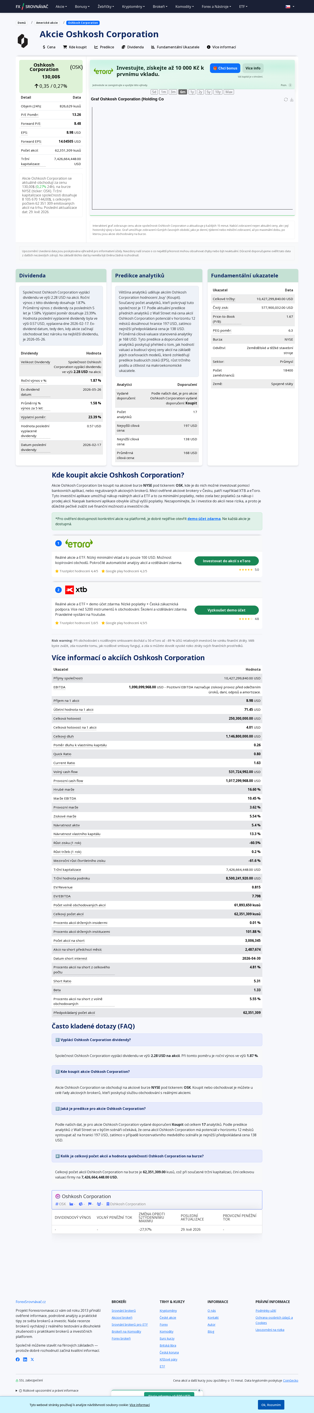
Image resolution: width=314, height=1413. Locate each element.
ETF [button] (242, 6)
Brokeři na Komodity (126, 1331)
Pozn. (284, 85)
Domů (22, 23)
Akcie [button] (60, 6)
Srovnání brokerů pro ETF (130, 1324)
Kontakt (213, 1317)
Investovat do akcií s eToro (226, 561)
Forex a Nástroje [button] (215, 6)
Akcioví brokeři (122, 1317)
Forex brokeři (121, 1338)
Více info (253, 68)
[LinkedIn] (25, 1359)
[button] (290, 6)
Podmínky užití (266, 1310)
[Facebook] (18, 1359)
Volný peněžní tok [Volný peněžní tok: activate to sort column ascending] (114, 1217)
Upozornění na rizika (270, 1330)
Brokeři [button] (159, 6)
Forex (164, 1324)
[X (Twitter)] (32, 1359)
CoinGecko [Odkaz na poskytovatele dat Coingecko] (290, 1380)
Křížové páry (168, 1359)
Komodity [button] (183, 6)
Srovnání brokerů (124, 1310)
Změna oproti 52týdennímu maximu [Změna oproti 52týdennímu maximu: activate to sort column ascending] (152, 1217)
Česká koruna (169, 1352)
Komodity (166, 1331)
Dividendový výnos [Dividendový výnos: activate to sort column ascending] (73, 1217)
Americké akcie (47, 23)
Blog (211, 1331)
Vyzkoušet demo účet (227, 610)
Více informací (140, 1405)
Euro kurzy (167, 1338)
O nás (212, 1310)
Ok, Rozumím (271, 1405)
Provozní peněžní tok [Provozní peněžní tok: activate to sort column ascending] (239, 1217)
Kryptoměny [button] (132, 6)
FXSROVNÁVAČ (32, 6)
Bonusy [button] (81, 6)
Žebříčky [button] (104, 6)
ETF (162, 1366)
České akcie (168, 1317)
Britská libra (168, 1345)
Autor (211, 1324)
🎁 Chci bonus (225, 68)
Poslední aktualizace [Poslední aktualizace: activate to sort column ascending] (192, 1217)
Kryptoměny (168, 1310)
